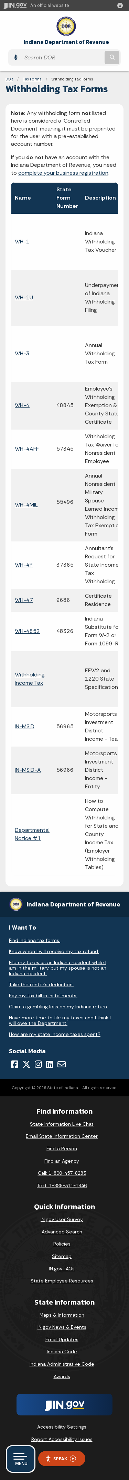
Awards (62, 1376)
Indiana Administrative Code (62, 1364)
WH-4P (24, 564)
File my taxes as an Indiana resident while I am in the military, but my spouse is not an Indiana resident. (57, 968)
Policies (62, 1244)
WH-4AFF (27, 448)
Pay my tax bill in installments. (43, 995)
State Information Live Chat (62, 1124)
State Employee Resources (62, 1281)
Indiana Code (62, 1351)
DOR (9, 79)
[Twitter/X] (26, 1064)
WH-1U (24, 297)
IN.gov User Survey (62, 1219)
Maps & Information (62, 1315)
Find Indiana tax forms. (34, 940)
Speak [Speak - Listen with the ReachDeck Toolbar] (60, 1458)
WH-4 (22, 405)
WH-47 (24, 600)
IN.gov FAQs (62, 1269)
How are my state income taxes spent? (54, 1034)
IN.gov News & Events (61, 1327)
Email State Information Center (62, 1136)
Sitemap (62, 1256)
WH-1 (22, 241)
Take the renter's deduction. (41, 984)
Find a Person (61, 1148)
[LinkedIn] (49, 1064)
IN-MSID (24, 726)
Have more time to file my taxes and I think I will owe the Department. (60, 1020)
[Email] (61, 1064)
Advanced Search (62, 1232)
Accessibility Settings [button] (61, 1427)
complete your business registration (63, 172)
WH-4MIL (26, 504)
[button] (121, 5)
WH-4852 (27, 631)
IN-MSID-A (28, 769)
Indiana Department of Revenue (66, 42)
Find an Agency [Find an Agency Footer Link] (61, 1161)
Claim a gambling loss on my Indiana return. (58, 1006)
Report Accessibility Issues (62, 1439)
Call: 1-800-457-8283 (62, 1173)
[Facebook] (14, 1064)
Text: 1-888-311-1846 (62, 1185)
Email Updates (61, 1339)
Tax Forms (32, 79)
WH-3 (22, 353)
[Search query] (62, 57)
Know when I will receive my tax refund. (54, 951)
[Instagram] (38, 1064)
